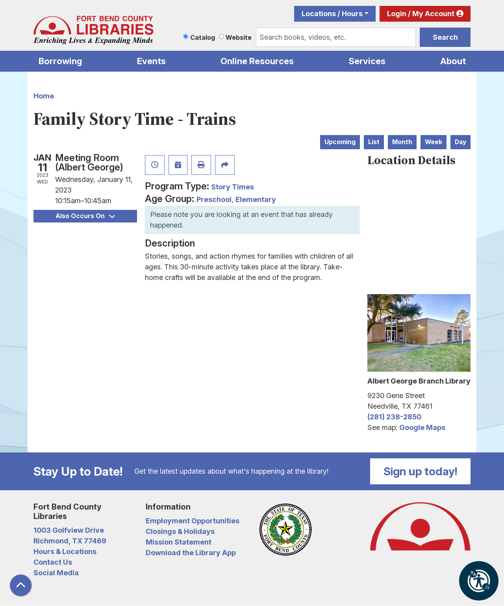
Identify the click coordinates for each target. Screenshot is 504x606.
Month (402, 142)
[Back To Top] (21, 585)
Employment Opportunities (192, 521)
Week (433, 142)
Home (43, 96)
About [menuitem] (453, 61)
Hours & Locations (64, 551)
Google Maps (422, 427)
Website (239, 37)
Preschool (214, 199)
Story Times (232, 187)
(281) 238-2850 (394, 417)
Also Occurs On (85, 216)
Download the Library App (191, 553)
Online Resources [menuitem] (257, 61)
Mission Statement (178, 542)
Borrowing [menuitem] (60, 61)
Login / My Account (420, 13)
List (374, 142)
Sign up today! (421, 471)
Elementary (255, 199)
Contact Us (52, 562)
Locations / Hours (332, 13)
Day (460, 142)
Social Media (56, 573)
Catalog (202, 37)
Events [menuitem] (151, 61)
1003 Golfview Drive (68, 530)
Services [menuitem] (366, 61)
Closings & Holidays (180, 531)
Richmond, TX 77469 (69, 541)
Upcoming (340, 142)
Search (445, 37)
